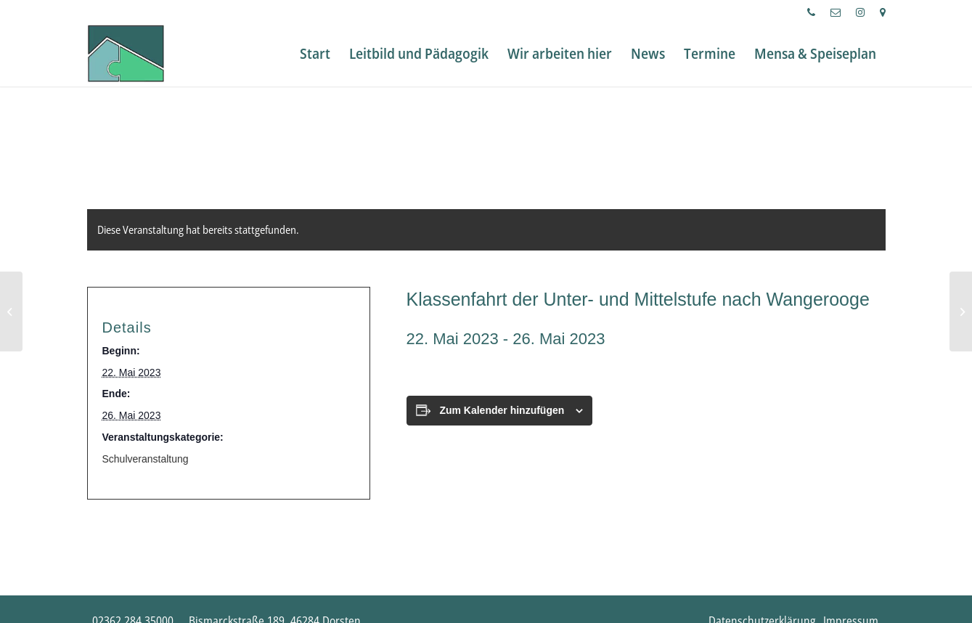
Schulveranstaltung (145, 459)
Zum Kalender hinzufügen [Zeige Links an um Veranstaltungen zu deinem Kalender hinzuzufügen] (501, 410)
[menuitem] (811, 12)
